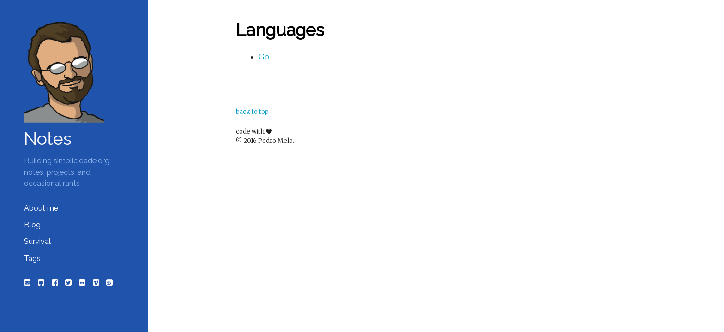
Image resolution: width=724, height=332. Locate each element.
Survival (37, 241)
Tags (32, 258)
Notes (48, 139)
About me (41, 208)
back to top (252, 112)
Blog (32, 224)
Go (264, 56)
